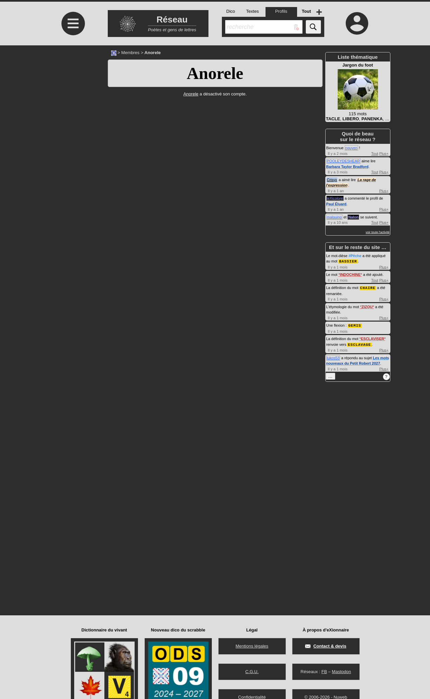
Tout (374, 154)
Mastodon (341, 671)
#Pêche (355, 256)
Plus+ (384, 154)
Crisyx (332, 180)
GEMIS (354, 324)
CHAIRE (368, 287)
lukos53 (333, 357)
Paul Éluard (336, 204)
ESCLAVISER (372, 338)
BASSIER (348, 260)
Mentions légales (252, 646)
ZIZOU (367, 306)
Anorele (215, 73)
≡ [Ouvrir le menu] (73, 23)
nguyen (351, 148)
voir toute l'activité (377, 232)
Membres (130, 52)
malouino (334, 217)
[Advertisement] (72, 102)
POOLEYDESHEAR (343, 161)
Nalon (353, 217)
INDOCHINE (350, 274)
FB (324, 671)
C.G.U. (252, 671)
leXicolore (335, 198)
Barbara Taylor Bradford (347, 167)
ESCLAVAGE (359, 343)
